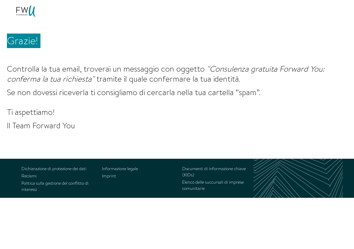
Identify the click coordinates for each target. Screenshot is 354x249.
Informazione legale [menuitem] (120, 169)
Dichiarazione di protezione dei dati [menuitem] (53, 169)
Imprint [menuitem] (109, 176)
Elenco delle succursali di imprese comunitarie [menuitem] (213, 185)
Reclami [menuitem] (29, 176)
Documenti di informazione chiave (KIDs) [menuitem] (214, 172)
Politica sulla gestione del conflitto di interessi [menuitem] (54, 186)
